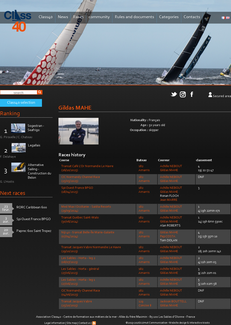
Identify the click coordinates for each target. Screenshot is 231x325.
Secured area (222, 96)
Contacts (192, 17)
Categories (169, 17)
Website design (178, 322)
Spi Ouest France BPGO (33, 219)
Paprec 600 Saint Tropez (33, 231)
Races (78, 17)
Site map (71, 323)
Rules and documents (134, 17)
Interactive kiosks (200, 322)
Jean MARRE (168, 200)
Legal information (54, 323)
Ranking (10, 114)
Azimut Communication (153, 322)
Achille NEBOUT (171, 166)
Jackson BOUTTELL (173, 301)
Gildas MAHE (169, 170)
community (99, 17)
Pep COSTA (167, 236)
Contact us (84, 323)
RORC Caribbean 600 (31, 207)
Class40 (46, 17)
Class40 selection (21, 103)
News (63, 17)
